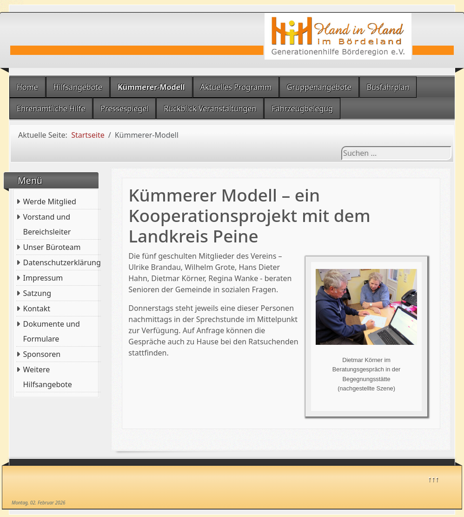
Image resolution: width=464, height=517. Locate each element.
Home (27, 87)
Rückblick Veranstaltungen (210, 108)
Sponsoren (42, 354)
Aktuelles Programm (236, 87)
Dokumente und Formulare (51, 331)
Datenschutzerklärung (62, 262)
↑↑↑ (433, 478)
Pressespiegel (124, 108)
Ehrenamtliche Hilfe (51, 108)
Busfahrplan (388, 87)
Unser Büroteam (52, 247)
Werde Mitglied (49, 201)
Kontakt (37, 308)
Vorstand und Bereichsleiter (47, 224)
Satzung (37, 293)
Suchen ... (341, 146)
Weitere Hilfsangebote (47, 376)
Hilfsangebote (77, 87)
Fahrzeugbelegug (302, 108)
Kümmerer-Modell (151, 87)
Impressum (43, 278)
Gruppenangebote (319, 87)
